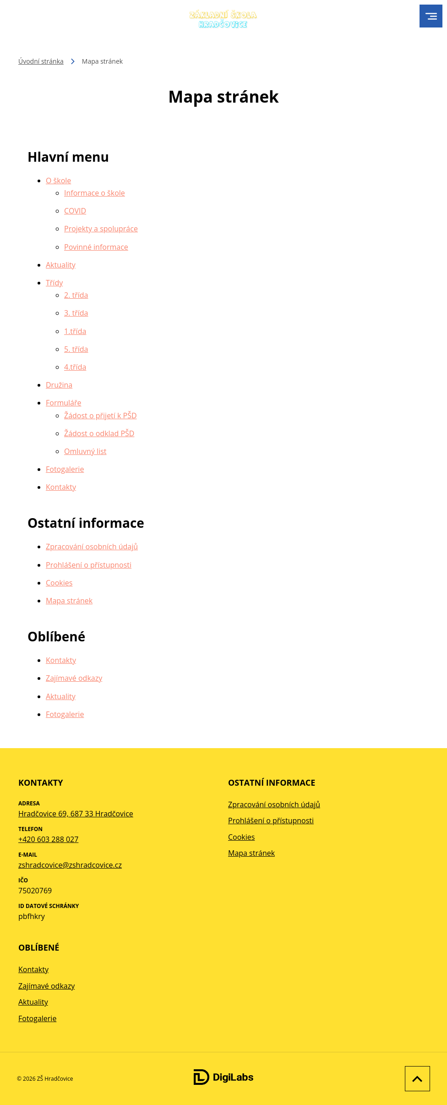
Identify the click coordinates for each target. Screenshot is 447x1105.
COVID (75, 211)
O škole (58, 180)
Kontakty (61, 487)
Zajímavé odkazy (74, 678)
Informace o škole (94, 193)
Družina (59, 385)
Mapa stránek (69, 601)
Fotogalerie (65, 469)
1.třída (75, 331)
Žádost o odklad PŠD (99, 433)
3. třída (76, 313)
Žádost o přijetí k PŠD (100, 415)
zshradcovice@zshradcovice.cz (70, 865)
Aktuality (61, 265)
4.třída (75, 367)
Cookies (59, 583)
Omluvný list (85, 451)
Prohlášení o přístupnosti (88, 565)
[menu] (431, 16)
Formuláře (64, 403)
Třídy (54, 283)
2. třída (76, 295)
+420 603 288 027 (48, 839)
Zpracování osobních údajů (92, 547)
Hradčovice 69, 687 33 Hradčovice (75, 814)
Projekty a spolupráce (101, 229)
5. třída (76, 349)
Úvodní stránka (41, 61)
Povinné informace (96, 247)
